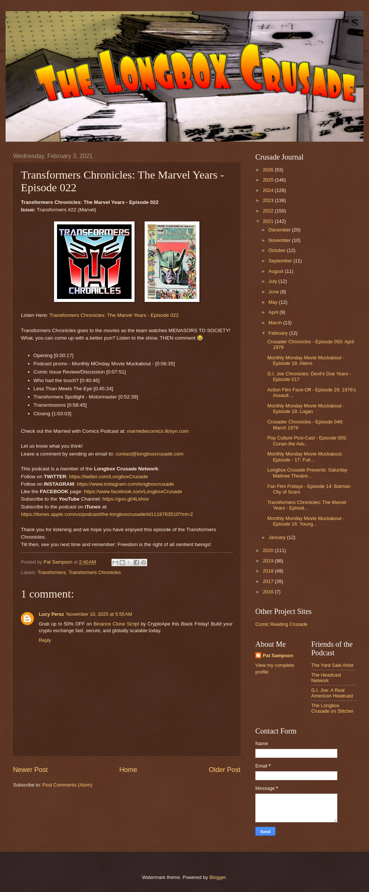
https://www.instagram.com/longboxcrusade (125, 484)
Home (128, 769)
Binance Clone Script (116, 624)
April (273, 312)
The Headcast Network (326, 677)
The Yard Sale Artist (332, 665)
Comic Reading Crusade (281, 624)
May (273, 302)
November (280, 240)
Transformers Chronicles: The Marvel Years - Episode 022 (114, 315)
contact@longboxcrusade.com (149, 454)
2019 (269, 561)
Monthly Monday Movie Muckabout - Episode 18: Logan (305, 408)
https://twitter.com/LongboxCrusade (108, 476)
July (273, 281)
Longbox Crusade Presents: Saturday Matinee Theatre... (307, 472)
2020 (269, 550)
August (276, 271)
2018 (269, 571)
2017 (269, 581)
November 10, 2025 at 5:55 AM (99, 614)
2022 (269, 211)
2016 (269, 592)
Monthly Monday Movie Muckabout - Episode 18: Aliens (305, 360)
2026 (269, 170)
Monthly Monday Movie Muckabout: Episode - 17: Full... (305, 456)
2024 (269, 190)
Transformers (52, 572)
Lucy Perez (51, 614)
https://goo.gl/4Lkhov (125, 499)
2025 (269, 180)
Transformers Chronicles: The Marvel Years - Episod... (306, 505)
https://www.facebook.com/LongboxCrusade (133, 491)
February (278, 333)
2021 (269, 221)
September (280, 261)
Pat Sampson (278, 655)
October (277, 250)
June (274, 291)
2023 (269, 200)
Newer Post (30, 769)
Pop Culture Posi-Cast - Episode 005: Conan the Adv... (307, 440)
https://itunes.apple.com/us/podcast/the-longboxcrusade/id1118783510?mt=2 (107, 514)
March (275, 322)
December (280, 230)
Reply (45, 640)
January (277, 537)
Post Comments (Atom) (67, 785)
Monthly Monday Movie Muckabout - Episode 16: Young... (305, 521)
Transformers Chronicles (95, 572)
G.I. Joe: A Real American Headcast (332, 693)
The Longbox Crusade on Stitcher (332, 708)
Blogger (217, 877)
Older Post (224, 769)
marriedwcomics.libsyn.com (158, 431)
